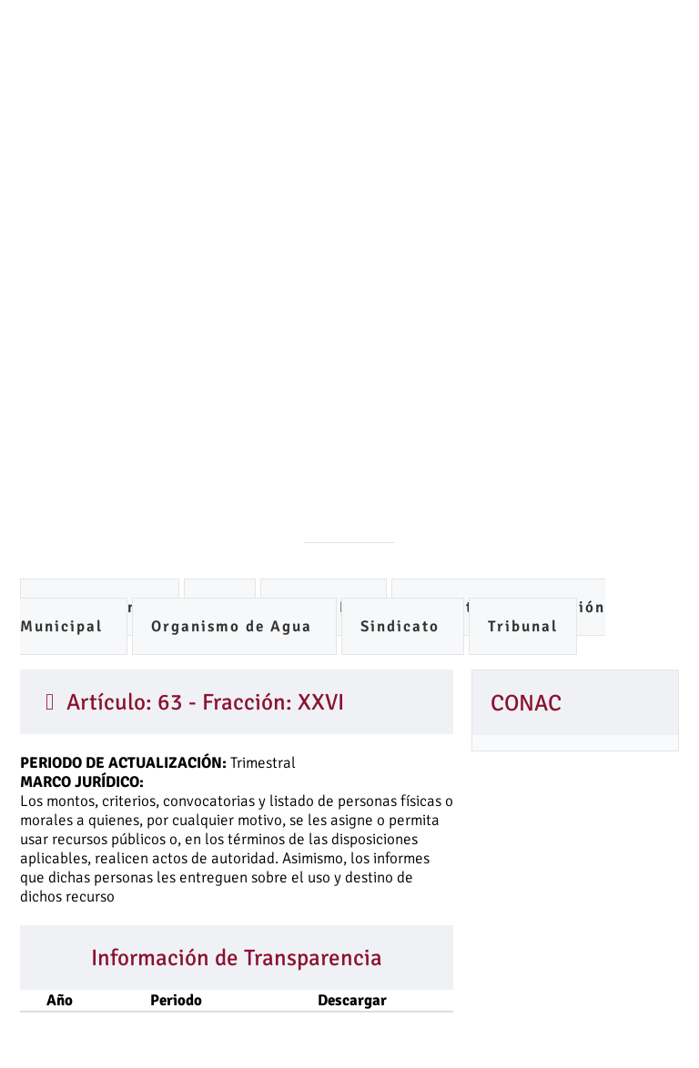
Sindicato (402, 626)
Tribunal (523, 626)
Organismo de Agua (234, 626)
